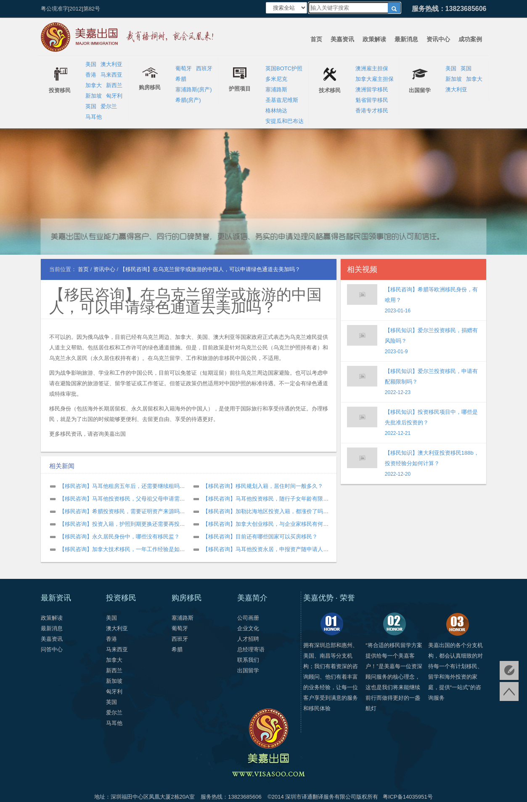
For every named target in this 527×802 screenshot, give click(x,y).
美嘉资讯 (342, 39)
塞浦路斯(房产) (193, 89)
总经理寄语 (251, 649)
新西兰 (114, 85)
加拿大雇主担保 (374, 79)
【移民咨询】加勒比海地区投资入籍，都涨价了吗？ (265, 511)
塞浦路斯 (276, 89)
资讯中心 (438, 39)
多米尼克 (276, 79)
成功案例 (470, 39)
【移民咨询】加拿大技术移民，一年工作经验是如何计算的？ (133, 549)
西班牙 (204, 68)
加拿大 (93, 85)
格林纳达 (276, 110)
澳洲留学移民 (371, 89)
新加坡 (93, 96)
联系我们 (248, 660)
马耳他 (93, 117)
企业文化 (248, 628)
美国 (90, 64)
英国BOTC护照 (283, 68)
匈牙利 (114, 96)
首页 (316, 39)
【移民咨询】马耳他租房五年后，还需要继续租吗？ (122, 486)
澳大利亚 (111, 64)
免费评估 (509, 670)
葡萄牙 (183, 68)
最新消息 (406, 39)
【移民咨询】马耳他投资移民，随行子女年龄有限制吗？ (271, 499)
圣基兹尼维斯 (281, 100)
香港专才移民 (371, 110)
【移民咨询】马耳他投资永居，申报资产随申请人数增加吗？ (276, 549)
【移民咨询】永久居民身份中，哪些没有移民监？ (119, 536)
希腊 (180, 79)
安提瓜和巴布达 (284, 121)
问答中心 (52, 649)
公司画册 (248, 618)
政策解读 (374, 39)
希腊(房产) (188, 100)
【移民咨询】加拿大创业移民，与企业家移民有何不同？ (271, 524)
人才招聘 (248, 639)
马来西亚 (111, 75)
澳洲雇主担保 (371, 68)
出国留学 (248, 670)
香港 (90, 75)
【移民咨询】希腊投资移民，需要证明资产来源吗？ (122, 511)
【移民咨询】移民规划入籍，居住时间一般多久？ (263, 486)
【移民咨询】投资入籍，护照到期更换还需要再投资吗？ (127, 524)
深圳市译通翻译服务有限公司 (320, 797)
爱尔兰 (109, 106)
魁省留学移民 (371, 100)
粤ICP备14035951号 (408, 797)
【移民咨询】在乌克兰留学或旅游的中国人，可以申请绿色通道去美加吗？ (185, 301)
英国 (90, 106)
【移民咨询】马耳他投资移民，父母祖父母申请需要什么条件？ (135, 499)
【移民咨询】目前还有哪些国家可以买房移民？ (260, 536)
